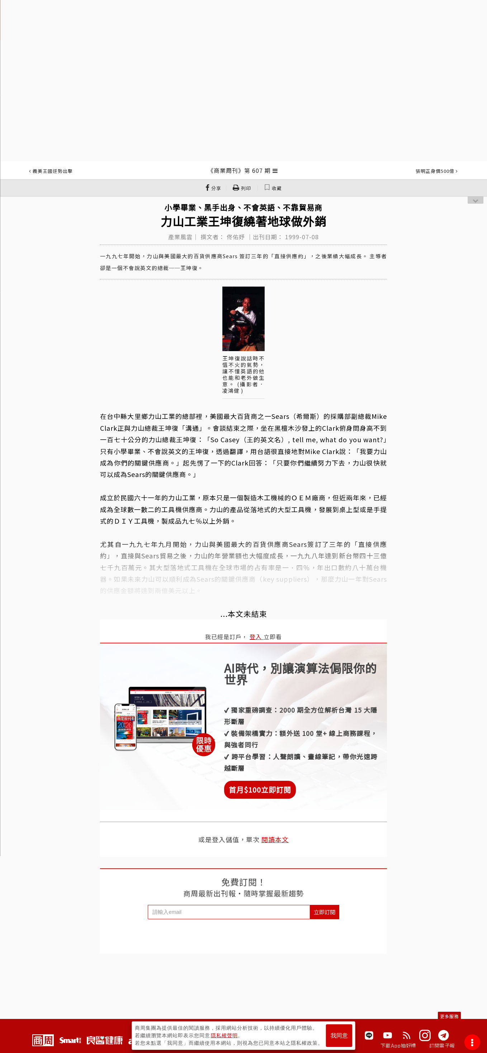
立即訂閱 (324, 912)
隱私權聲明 (224, 1035)
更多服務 (449, 1016)
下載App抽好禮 (398, 1045)
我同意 (339, 1036)
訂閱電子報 (442, 1045)
